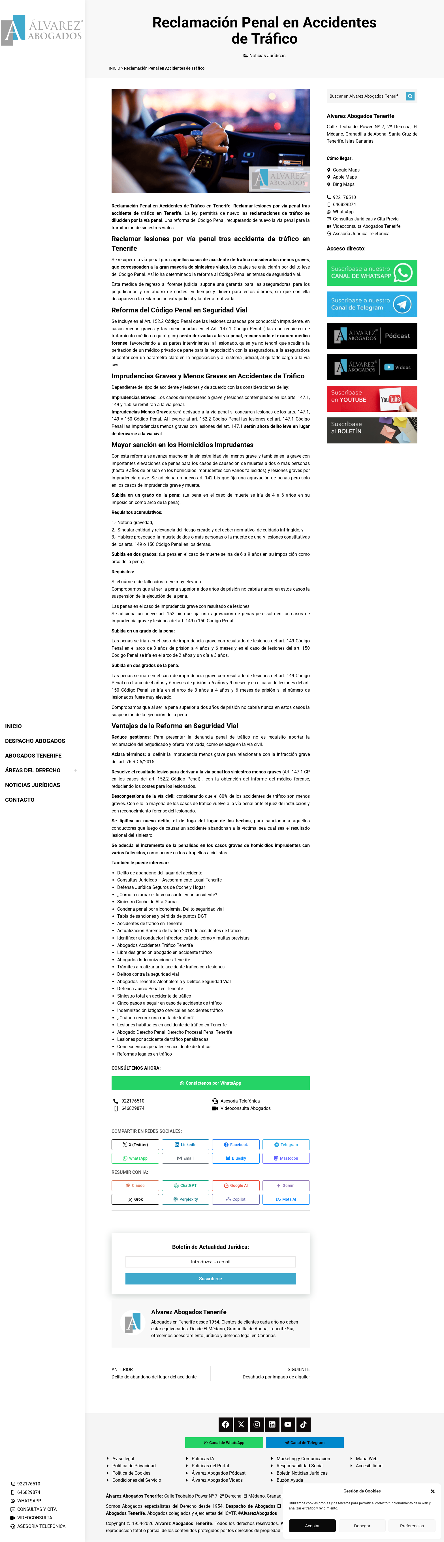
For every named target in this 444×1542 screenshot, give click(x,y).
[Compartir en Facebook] (236, 1145)
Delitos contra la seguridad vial (148, 974)
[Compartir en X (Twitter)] (135, 1145)
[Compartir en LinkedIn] (186, 1145)
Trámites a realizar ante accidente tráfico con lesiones (171, 967)
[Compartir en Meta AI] (286, 1201)
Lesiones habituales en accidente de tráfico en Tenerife (172, 1025)
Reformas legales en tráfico (144, 1054)
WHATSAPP (25, 1501)
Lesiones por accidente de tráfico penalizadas (162, 1039)
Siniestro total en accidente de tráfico (154, 996)
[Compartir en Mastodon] (286, 1159)
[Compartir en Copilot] (236, 1201)
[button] (433, 1491)
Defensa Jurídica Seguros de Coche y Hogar (161, 887)
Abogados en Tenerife (173, 1324)
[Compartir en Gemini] (286, 1187)
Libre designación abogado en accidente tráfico (164, 952)
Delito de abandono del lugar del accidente (159, 873)
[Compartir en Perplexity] (186, 1201)
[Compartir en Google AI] (236, 1187)
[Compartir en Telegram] (286, 1145)
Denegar (362, 1525)
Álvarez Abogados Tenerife (183, 1525)
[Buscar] (410, 96)
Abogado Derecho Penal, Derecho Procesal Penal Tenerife (174, 1032)
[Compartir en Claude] (135, 1187)
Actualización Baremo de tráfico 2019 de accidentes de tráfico (179, 930)
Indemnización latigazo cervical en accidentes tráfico (170, 1010)
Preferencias (412, 1525)
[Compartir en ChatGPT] (186, 1187)
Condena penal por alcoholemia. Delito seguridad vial (170, 909)
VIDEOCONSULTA (31, 1517)
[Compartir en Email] (186, 1159)
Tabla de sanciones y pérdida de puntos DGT (162, 916)
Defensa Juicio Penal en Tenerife (150, 988)
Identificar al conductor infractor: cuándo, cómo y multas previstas (183, 938)
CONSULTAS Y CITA (33, 1509)
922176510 (25, 1484)
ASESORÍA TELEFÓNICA (37, 1526)
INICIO (114, 68)
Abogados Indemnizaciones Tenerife (153, 959)
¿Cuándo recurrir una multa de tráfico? (155, 1017)
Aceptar (312, 1525)
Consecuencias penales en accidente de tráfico (163, 1046)
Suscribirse (210, 1281)
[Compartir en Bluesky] (236, 1159)
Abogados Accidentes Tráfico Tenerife (155, 945)
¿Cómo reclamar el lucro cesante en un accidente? (167, 894)
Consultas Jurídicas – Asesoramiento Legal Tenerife (169, 880)
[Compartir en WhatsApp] (135, 1159)
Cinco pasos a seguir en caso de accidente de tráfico (169, 1003)
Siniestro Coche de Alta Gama (147, 901)
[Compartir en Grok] (135, 1201)
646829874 (25, 1492)
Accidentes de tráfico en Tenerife (149, 923)
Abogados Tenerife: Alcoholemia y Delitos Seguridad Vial (174, 981)
